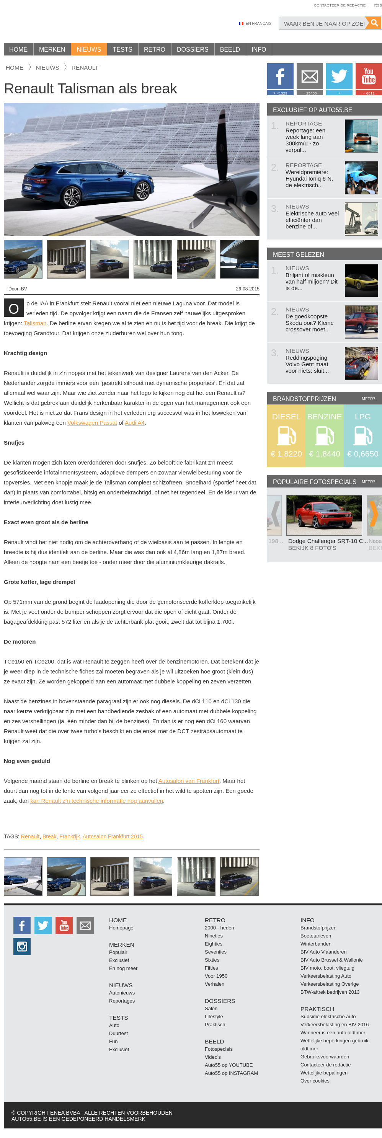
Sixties (212, 960)
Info (258, 49)
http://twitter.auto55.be (43, 925)
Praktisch (215, 1024)
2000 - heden (219, 928)
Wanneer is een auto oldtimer (332, 1032)
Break (49, 836)
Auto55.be (69, 23)
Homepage (121, 928)
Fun (113, 1041)
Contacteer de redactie (340, 5)
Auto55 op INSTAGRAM (231, 1073)
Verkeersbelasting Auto (325, 976)
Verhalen (214, 984)
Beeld (230, 49)
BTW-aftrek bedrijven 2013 (329, 992)
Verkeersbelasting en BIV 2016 (334, 1024)
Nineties (214, 936)
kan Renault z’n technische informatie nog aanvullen (96, 800)
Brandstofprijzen (318, 928)
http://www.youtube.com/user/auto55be (64, 925)
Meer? (368, 399)
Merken (52, 49)
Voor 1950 (216, 976)
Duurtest (118, 1033)
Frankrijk (69, 836)
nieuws (47, 67)
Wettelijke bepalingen (324, 1073)
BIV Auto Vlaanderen (323, 952)
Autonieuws (122, 993)
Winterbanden (315, 944)
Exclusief (119, 960)
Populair (118, 952)
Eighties (213, 944)
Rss (378, 5)
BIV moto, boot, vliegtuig (327, 968)
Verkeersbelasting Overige (329, 984)
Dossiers (193, 49)
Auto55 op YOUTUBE (229, 1065)
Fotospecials (219, 1049)
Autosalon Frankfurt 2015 (113, 836)
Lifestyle (214, 1016)
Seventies (216, 952)
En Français (258, 23)
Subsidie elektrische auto (328, 1016)
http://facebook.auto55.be (22, 925)
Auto (114, 1025)
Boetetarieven (315, 936)
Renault (85, 67)
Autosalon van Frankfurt (188, 781)
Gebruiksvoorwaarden (324, 1057)
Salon (211, 1008)
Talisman (35, 323)
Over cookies (315, 1081)
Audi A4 (135, 422)
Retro (154, 49)
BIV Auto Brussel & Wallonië (331, 960)
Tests (122, 49)
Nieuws (89, 49)
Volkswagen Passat (92, 422)
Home (18, 49)
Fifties (211, 968)
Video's (213, 1057)
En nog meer (123, 968)
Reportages (122, 1001)
